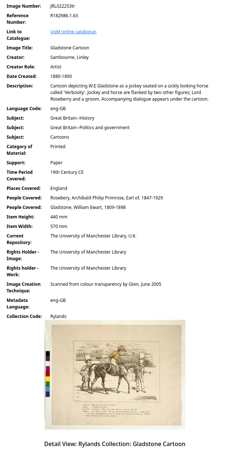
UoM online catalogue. (74, 32)
